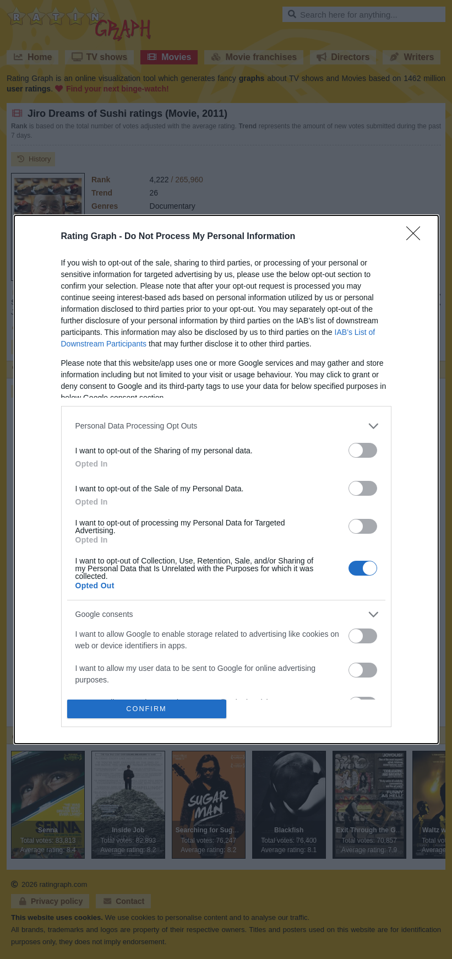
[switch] (362, 450)
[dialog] (226, 479)
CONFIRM (146, 709)
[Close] (416, 236)
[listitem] (226, 426)
